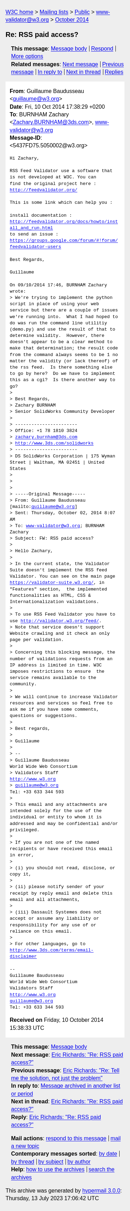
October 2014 (72, 20)
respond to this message (76, 1138)
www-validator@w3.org (53, 526)
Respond (102, 49)
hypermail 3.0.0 (101, 1191)
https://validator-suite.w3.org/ (52, 583)
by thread (22, 1162)
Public (82, 12)
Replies (114, 72)
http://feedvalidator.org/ (43, 190)
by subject (50, 1162)
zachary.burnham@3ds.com (46, 437)
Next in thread (83, 72)
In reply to (50, 72)
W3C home (19, 12)
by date (108, 1154)
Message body (69, 49)
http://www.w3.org (33, 779)
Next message (80, 64)
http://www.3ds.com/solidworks (54, 443)
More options (27, 56)
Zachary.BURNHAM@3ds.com (51, 122)
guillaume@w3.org (36, 99)
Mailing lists (54, 12)
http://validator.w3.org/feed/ (59, 621)
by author (78, 1162)
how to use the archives (55, 1169)
